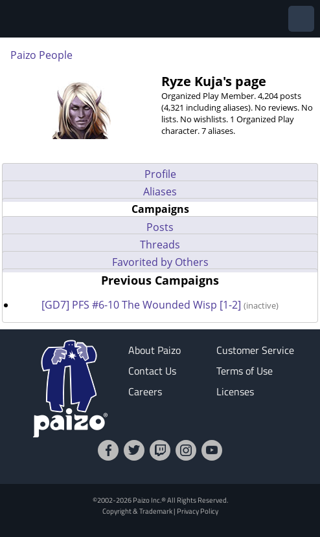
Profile (160, 174)
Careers (145, 391)
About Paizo (154, 350)
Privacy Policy (197, 510)
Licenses (235, 391)
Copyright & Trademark (137, 510)
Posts (160, 227)
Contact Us (152, 370)
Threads (160, 244)
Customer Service (255, 350)
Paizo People (41, 55)
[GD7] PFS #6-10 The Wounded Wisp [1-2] (142, 305)
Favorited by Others (160, 262)
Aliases (160, 191)
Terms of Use (244, 370)
